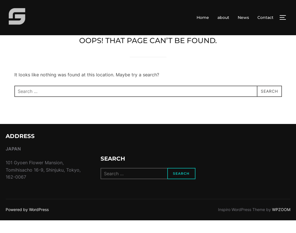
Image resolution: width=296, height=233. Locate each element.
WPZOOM (281, 222)
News (243, 17)
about (223, 17)
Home (203, 17)
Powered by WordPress (27, 222)
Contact (265, 17)
